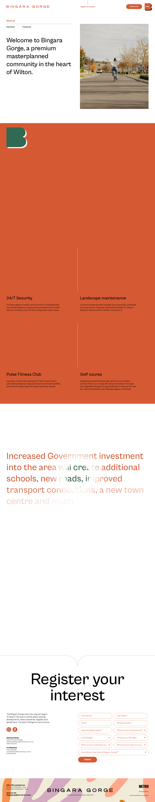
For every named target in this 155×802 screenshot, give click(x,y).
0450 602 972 (11, 744)
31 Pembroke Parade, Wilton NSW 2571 (80, 795)
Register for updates (88, 7)
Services (10, 27)
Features (26, 27)
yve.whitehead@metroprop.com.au (18, 752)
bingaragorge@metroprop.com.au (18, 795)
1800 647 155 (11, 793)
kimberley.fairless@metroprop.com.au (19, 742)
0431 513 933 (11, 754)
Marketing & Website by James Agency (139, 795)
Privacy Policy (144, 791)
